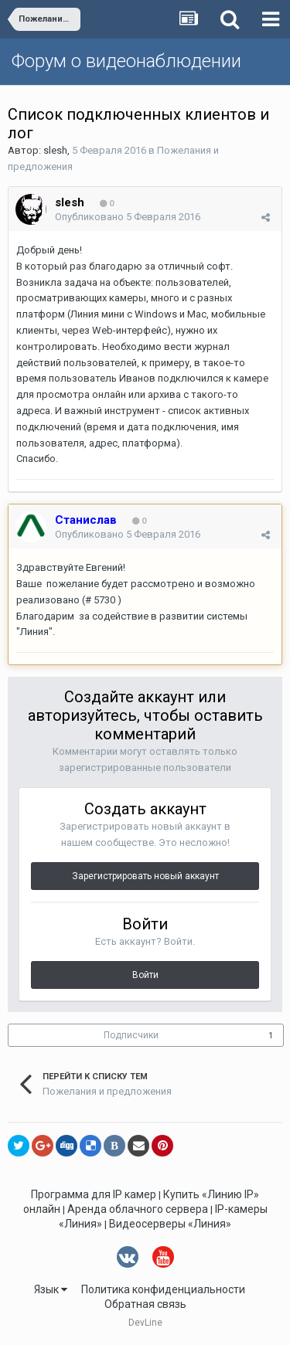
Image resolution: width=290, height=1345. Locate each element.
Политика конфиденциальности (163, 1289)
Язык (50, 1289)
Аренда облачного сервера (137, 1209)
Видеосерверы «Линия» (170, 1224)
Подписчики (131, 1035)
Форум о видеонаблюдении (126, 61)
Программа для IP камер (93, 1194)
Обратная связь (145, 1304)
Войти (145, 975)
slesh (55, 150)
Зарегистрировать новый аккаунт (145, 876)
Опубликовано (127, 216)
